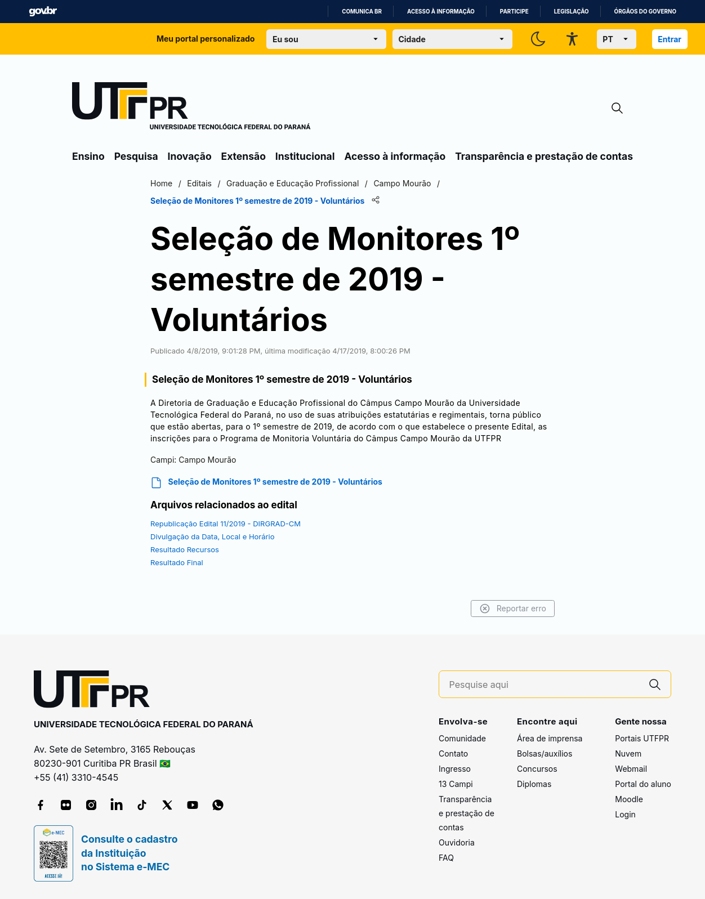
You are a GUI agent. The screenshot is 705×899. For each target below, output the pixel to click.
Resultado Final (176, 562)
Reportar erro (512, 608)
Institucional (305, 156)
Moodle (629, 799)
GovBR (43, 11)
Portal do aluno (643, 784)
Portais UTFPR (642, 738)
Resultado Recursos (184, 549)
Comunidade (462, 738)
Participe (514, 11)
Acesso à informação (441, 11)
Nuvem (628, 753)
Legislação (571, 11)
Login (625, 814)
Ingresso (455, 768)
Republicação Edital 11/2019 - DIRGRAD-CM (225, 523)
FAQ (446, 857)
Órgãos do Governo (645, 11)
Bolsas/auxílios (544, 753)
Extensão (243, 156)
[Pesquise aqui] (544, 685)
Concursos (537, 768)
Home (161, 183)
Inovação (190, 156)
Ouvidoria (457, 842)
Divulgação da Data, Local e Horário (212, 536)
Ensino (88, 156)
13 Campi (456, 784)
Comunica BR (362, 11)
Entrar (669, 39)
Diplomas (534, 784)
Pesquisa (136, 156)
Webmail (631, 768)
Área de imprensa (549, 738)
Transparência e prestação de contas (544, 156)
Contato (453, 753)
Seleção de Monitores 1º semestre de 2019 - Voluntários (266, 483)
